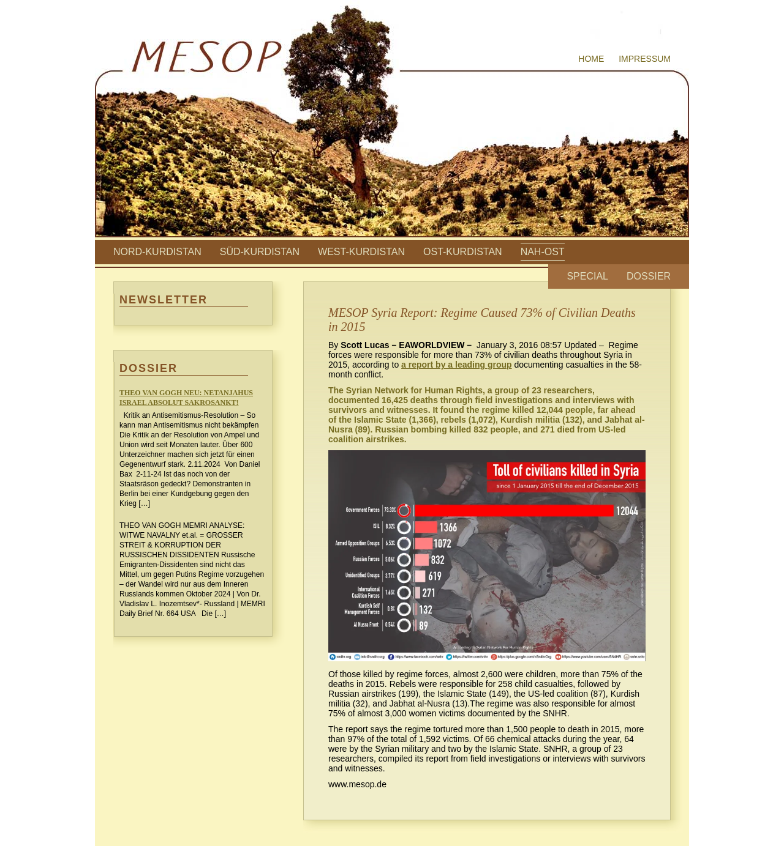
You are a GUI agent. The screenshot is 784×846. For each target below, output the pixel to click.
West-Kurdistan (361, 252)
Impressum (645, 59)
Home (591, 59)
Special (587, 276)
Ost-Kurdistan (462, 252)
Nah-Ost (543, 252)
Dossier (649, 276)
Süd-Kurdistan (260, 252)
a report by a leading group (456, 364)
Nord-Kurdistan (157, 252)
